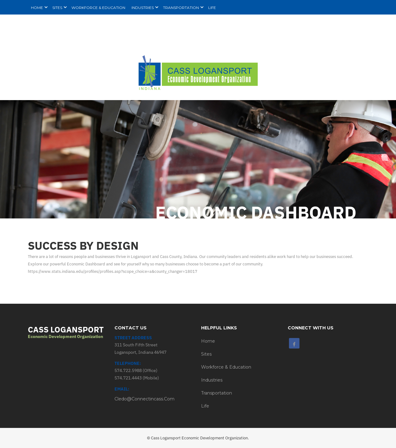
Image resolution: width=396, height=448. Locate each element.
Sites (206, 354)
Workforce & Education (226, 367)
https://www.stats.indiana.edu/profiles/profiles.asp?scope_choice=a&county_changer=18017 (112, 271)
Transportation (216, 393)
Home (208, 341)
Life (205, 406)
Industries (211, 380)
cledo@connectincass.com (144, 399)
